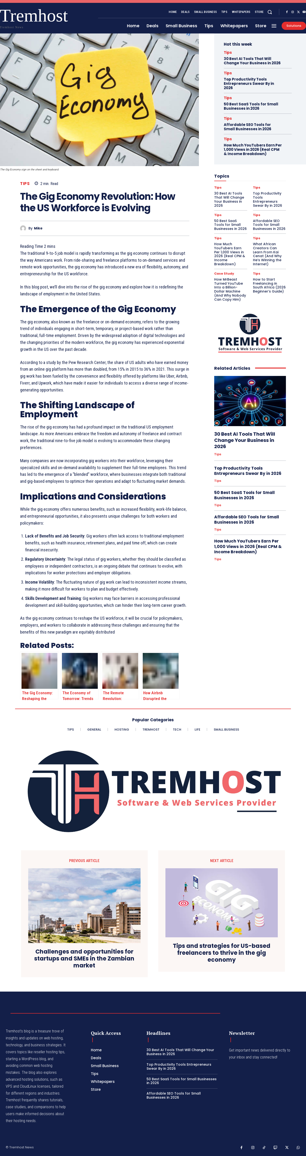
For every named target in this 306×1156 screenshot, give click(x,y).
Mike (38, 228)
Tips (25, 184)
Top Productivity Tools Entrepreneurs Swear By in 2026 (249, 83)
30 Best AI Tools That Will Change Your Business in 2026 (252, 60)
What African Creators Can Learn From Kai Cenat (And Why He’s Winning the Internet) (267, 254)
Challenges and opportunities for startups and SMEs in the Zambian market (84, 958)
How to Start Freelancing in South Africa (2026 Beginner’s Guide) (269, 285)
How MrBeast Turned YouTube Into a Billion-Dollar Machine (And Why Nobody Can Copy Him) (230, 289)
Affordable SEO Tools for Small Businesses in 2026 (247, 126)
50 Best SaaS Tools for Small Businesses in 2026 (251, 106)
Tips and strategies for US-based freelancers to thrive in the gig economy (221, 953)
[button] (269, 12)
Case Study (224, 273)
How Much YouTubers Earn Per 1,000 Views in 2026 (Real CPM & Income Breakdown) (253, 149)
